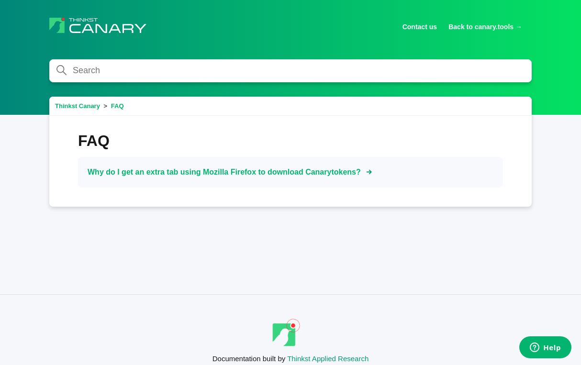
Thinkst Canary (77, 106)
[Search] (290, 70)
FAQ (117, 106)
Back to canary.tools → (485, 27)
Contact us (419, 27)
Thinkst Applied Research (328, 358)
